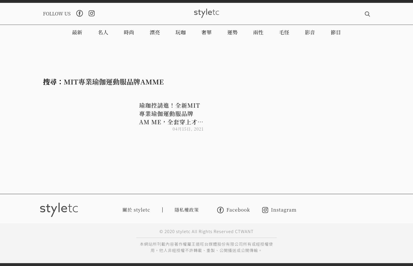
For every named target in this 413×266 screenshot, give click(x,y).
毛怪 (284, 32)
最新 (77, 32)
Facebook (233, 210)
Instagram (279, 210)
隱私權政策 (187, 209)
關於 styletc (136, 209)
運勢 (232, 32)
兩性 (258, 32)
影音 (310, 32)
